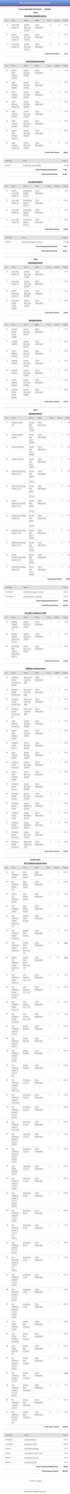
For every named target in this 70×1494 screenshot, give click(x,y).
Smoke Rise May (26, 1027)
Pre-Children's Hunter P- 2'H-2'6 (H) (15, 1099)
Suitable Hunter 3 (14, 342)
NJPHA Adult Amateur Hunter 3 (14, 74)
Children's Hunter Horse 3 (15, 745)
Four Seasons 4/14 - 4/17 (27, 977)
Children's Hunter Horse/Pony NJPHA (15, 681)
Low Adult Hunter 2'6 (15, 201)
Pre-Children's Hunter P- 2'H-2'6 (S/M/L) (15, 1139)
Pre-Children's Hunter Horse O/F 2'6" (15, 921)
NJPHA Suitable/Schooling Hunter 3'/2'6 (18, 503)
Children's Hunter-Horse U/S (15, 825)
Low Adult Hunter (35, 182)
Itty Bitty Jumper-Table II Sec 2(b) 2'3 (15, 638)
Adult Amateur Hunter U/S (15, 104)
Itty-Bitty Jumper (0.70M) (35, 613)
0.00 (66, 942)
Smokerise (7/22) (26, 1258)
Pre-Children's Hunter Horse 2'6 (15, 979)
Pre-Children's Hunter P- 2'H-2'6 (15, 1030)
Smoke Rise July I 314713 (27, 27)
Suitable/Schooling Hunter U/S (18, 516)
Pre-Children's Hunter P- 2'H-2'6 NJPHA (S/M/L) (15, 1155)
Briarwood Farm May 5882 (28, 680)
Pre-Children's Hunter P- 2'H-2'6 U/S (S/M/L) (15, 1231)
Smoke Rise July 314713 (26, 331)
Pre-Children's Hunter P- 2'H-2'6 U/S (15, 1070)
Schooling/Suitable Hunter (35, 16)
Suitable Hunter (35, 320)
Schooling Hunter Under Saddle (15, 304)
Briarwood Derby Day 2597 (28, 844)
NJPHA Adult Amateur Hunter (14, 734)
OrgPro (39, 1481)
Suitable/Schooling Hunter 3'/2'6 (18, 472)
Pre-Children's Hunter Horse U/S (15, 934)
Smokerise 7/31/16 (26, 1135)
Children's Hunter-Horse (15, 805)
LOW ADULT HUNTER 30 (15, 1350)
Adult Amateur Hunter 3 (14, 85)
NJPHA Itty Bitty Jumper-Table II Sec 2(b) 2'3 (15, 651)
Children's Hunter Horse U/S (15, 764)
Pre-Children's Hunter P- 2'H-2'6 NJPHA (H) (15, 1085)
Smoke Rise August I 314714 (27, 193)
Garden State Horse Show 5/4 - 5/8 (27, 947)
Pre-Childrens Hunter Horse (35, 863)
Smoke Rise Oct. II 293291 (31, 534)
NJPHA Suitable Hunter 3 (14, 353)
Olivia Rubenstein (39, 26)
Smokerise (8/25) (26, 1194)
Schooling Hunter (35, 263)
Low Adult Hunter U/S (15, 220)
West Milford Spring (25, 874)
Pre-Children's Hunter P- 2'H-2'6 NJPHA (15, 1055)
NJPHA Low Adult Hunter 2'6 (15, 193)
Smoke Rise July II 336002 (27, 363)
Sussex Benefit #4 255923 (27, 805)
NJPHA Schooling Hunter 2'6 (15, 37)
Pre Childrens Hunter (15, 874)
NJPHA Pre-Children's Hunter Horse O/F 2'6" (15, 963)
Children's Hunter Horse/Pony (15, 692)
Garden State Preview (26, 918)
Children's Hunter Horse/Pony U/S (15, 713)
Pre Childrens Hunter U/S (15, 885)
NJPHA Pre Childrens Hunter (15, 898)
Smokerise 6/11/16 (26, 1081)
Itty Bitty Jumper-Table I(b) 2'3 (14, 626)
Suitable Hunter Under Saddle (14, 333)
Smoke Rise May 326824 (27, 73)
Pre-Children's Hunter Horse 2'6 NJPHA (15, 992)
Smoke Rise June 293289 (27, 114)
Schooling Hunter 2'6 (15, 26)
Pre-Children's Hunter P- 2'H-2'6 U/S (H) (15, 1112)
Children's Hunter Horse (35, 668)
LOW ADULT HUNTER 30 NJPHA (15, 1337)
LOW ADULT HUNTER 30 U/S (15, 1170)
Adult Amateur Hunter (35, 61)
